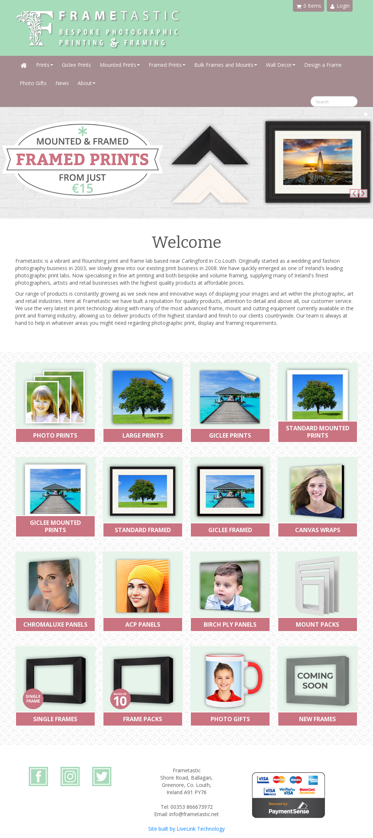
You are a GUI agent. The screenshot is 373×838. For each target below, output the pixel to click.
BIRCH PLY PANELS (230, 624)
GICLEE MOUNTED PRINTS (55, 526)
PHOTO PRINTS (55, 435)
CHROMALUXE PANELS (55, 624)
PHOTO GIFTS (230, 719)
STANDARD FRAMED (143, 530)
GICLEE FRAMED (230, 530)
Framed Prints (167, 64)
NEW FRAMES (317, 719)
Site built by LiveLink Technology (186, 828)
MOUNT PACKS (317, 624)
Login (340, 5)
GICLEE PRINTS (230, 435)
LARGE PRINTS (142, 435)
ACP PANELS (142, 624)
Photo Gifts (33, 83)
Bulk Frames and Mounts (225, 64)
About (86, 83)
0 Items (309, 5)
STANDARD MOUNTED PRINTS (317, 431)
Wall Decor (280, 64)
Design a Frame (323, 64)
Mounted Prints (120, 64)
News (62, 83)
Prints (44, 64)
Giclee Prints (76, 64)
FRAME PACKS (142, 719)
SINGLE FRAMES (55, 719)
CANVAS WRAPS (317, 530)
